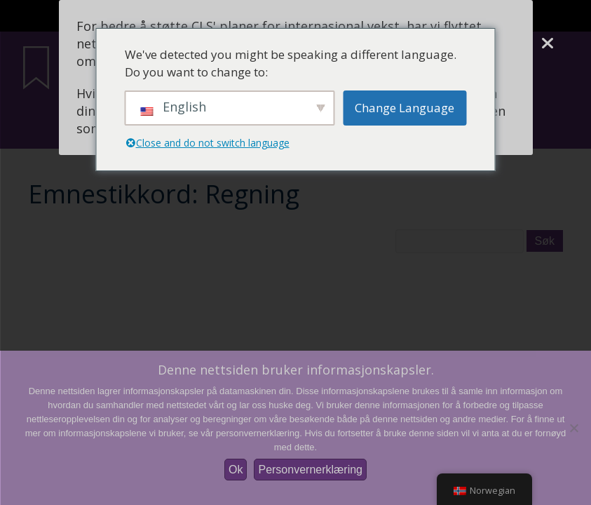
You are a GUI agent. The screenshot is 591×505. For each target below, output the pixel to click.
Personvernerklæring (310, 470)
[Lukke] (547, 44)
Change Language (404, 108)
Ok (236, 470)
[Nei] (573, 428)
